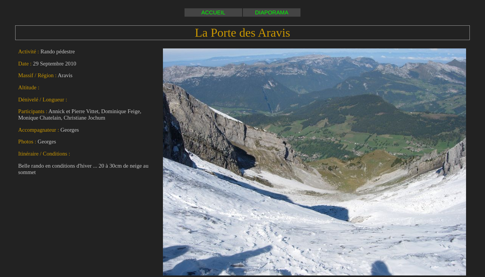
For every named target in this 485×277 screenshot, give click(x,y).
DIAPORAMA (271, 12)
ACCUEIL (213, 12)
